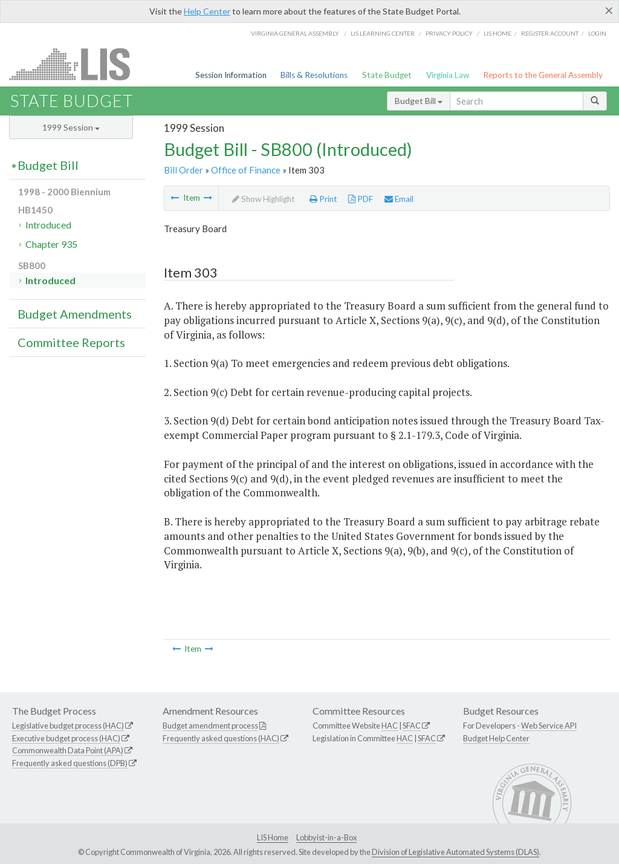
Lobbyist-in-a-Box (326, 837)
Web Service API (549, 725)
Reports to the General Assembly (543, 75)
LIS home (497, 33)
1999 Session (71, 127)
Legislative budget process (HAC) (68, 725)
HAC (389, 725)
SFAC (412, 725)
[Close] (609, 10)
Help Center (207, 11)
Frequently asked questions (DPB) (70, 763)
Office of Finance (245, 169)
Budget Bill (418, 101)
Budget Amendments (75, 314)
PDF (360, 199)
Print (323, 199)
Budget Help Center (496, 738)
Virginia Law (447, 75)
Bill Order (183, 169)
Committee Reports (71, 342)
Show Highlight (263, 199)
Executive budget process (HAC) (66, 738)
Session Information (231, 75)
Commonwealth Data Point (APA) (67, 750)
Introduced (48, 224)
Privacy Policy (449, 33)
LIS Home (272, 837)
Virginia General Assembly (295, 33)
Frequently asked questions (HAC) (221, 738)
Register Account (549, 33)
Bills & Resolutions (314, 75)
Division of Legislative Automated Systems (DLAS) (455, 852)
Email (398, 199)
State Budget (387, 75)
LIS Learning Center (383, 33)
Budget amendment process (210, 725)
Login (597, 33)
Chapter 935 (51, 244)
